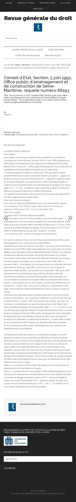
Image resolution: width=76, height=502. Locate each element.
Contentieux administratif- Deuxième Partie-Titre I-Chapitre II (42, 135)
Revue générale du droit (38, 18)
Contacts (9, 468)
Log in (62, 493)
